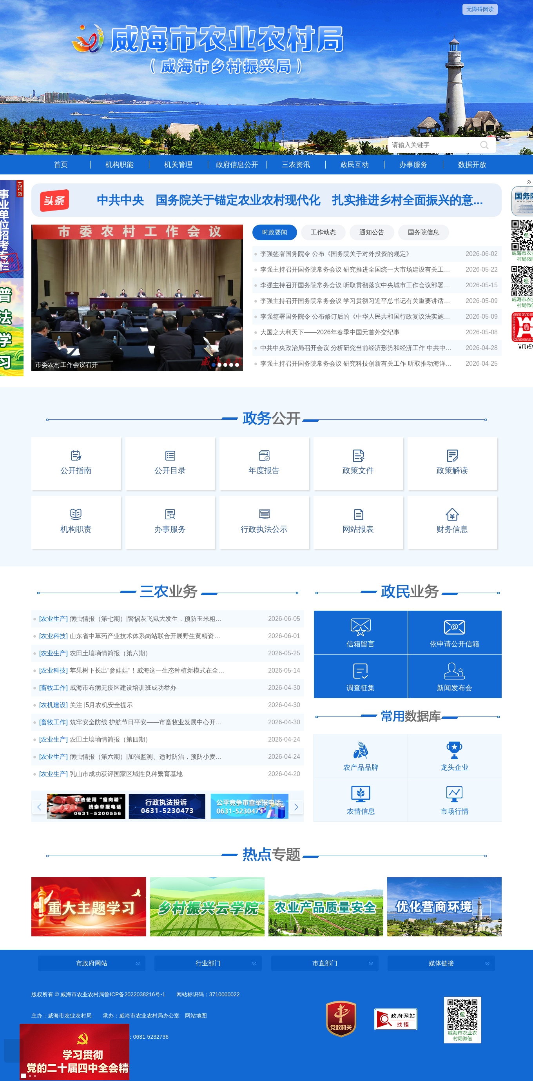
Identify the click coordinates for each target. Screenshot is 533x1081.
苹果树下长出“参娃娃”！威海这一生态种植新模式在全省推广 (147, 670)
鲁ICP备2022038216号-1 (134, 994)
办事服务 (413, 165)
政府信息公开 (237, 165)
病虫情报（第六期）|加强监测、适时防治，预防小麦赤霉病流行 (147, 756)
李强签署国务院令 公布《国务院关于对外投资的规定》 (336, 253)
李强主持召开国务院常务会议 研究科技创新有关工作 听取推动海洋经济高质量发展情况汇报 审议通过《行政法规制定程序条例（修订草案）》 (360, 363)
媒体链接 (441, 963)
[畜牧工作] (53, 687)
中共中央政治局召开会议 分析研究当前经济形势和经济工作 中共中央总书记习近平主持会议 (360, 348)
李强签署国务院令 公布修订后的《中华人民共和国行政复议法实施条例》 (360, 316)
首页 (61, 165)
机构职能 (119, 165)
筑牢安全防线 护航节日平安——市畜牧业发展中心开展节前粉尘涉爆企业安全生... (147, 722)
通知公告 (371, 232)
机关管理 (178, 165)
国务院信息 (423, 232)
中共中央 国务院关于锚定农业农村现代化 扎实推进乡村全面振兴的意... (290, 200)
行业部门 (208, 963)
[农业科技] (53, 636)
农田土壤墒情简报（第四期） (110, 739)
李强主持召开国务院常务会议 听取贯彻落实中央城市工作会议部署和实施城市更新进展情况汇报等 (360, 285)
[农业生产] (53, 618)
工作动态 (323, 232)
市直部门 (324, 963)
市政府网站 (91, 963)
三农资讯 (296, 165)
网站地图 (196, 1015)
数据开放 (472, 165)
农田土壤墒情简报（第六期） (110, 653)
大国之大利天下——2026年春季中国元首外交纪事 (330, 332)
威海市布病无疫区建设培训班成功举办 (123, 687)
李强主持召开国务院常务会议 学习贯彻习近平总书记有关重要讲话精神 (358, 300)
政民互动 (355, 165)
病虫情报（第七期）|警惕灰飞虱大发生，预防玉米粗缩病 (147, 618)
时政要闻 (274, 232)
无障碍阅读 (480, 9)
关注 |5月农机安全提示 (101, 705)
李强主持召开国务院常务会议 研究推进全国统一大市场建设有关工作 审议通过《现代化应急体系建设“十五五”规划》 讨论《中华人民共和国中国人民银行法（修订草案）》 (360, 269)
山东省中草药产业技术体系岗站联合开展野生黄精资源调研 (147, 636)
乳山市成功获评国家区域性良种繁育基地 (126, 774)
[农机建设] (53, 705)
